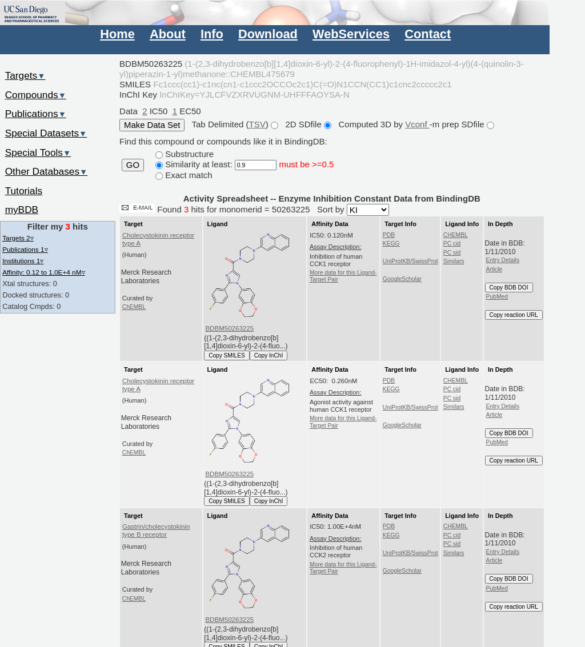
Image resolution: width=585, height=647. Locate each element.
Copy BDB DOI (509, 287)
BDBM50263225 (229, 328)
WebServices (351, 34)
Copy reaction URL (514, 315)
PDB (389, 235)
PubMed (497, 297)
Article (494, 269)
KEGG (391, 243)
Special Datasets (46, 133)
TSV (257, 124)
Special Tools (38, 152)
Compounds (35, 95)
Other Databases (46, 171)
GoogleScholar (402, 279)
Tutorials (24, 190)
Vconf (417, 124)
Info (212, 34)
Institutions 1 (22, 260)
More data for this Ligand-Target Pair (343, 276)
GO (132, 165)
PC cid (451, 243)
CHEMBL (455, 235)
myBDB (21, 209)
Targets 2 (17, 238)
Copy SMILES (227, 355)
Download (268, 34)
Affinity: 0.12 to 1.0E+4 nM (43, 272)
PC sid (451, 253)
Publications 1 (24, 249)
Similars (453, 261)
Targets (25, 75)
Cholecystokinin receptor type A (158, 239)
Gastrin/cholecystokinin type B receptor (156, 530)
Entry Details (502, 260)
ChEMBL (134, 307)
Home (117, 34)
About (168, 34)
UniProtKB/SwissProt (410, 261)
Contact (427, 34)
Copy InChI (268, 355)
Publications (35, 113)
